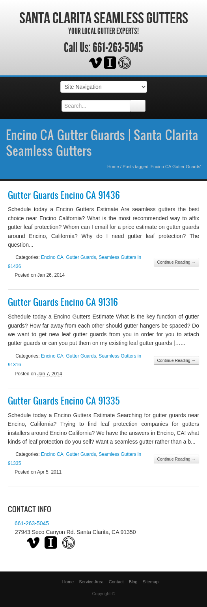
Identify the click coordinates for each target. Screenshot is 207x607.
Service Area (91, 581)
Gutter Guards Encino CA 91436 (64, 195)
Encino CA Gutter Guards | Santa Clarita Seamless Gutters (102, 142)
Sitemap (151, 581)
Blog (133, 581)
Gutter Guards (81, 257)
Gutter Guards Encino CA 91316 (63, 302)
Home (113, 166)
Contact (116, 581)
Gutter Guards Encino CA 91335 (64, 400)
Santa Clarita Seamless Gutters (103, 18)
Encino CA (52, 257)
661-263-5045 (118, 48)
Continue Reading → (176, 262)
